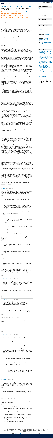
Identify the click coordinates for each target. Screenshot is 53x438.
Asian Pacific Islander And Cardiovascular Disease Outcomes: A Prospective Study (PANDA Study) (45, 66)
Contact (29, 435)
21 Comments (30, 12)
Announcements (43, 13)
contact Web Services (18, 433)
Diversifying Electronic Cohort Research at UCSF (16, 6)
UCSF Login (24, 435)
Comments (3, 184)
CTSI (51, 2)
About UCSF (36, 0)
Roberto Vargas (3, 379)
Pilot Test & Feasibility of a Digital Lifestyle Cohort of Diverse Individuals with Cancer (45, 62)
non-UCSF (45, 21)
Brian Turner (3, 188)
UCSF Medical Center (48, 0)
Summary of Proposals (44, 11)
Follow (10, 184)
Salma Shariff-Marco (8, 21)
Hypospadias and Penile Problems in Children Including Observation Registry (45, 85)
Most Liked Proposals (43, 10)
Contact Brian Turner (46, 8)
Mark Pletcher (7, 217)
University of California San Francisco (7, 0)
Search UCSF (42, 0)
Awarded (8, 23)
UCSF (42, 21)
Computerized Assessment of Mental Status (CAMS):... (44, 28)
